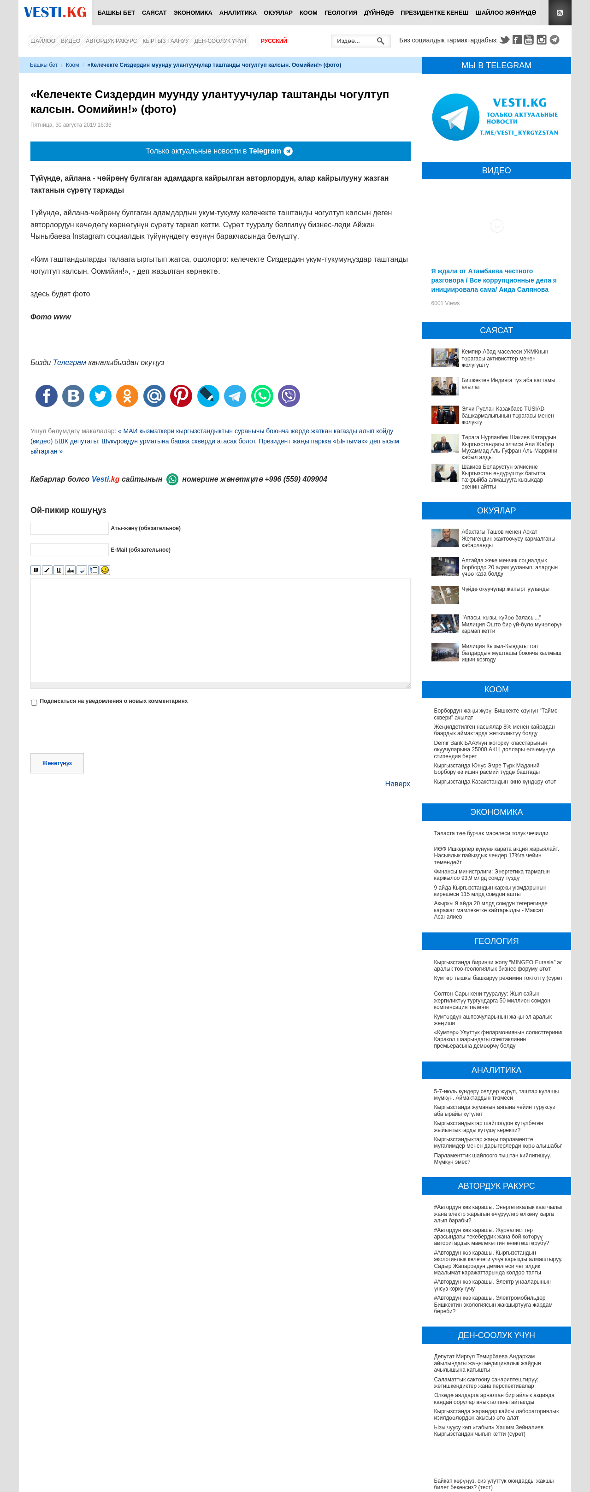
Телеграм (69, 362)
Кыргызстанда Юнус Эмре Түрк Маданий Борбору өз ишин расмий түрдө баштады (487, 768)
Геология (340, 12)
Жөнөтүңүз (57, 763)
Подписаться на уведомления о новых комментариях (114, 701)
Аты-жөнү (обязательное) (146, 528)
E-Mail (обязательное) (141, 550)
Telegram (555, 40)
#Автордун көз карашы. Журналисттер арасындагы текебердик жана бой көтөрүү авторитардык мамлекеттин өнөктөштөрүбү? (492, 1237)
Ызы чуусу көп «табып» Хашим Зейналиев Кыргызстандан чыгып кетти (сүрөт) (489, 1430)
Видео (70, 41)
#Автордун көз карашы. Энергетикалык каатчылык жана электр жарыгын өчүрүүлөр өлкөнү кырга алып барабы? (499, 1214)
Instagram (543, 40)
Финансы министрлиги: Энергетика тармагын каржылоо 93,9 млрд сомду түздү (492, 874)
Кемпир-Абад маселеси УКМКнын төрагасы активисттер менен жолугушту (505, 358)
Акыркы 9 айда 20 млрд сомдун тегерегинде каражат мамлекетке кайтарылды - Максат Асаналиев (491, 910)
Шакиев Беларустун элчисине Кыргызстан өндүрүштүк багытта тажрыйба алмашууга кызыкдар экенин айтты (503, 477)
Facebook (517, 40)
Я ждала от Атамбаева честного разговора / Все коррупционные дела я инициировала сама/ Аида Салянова (494, 280)
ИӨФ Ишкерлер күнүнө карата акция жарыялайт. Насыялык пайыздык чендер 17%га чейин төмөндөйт (497, 856)
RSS (560, 12)
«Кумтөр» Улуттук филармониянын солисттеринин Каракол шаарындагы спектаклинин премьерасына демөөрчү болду (499, 1039)
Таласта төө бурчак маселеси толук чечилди (491, 833)
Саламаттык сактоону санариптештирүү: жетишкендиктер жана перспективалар (487, 1382)
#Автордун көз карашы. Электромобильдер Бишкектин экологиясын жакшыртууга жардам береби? (494, 1305)
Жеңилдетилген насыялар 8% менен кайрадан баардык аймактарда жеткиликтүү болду (494, 730)
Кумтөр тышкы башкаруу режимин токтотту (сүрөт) (499, 978)
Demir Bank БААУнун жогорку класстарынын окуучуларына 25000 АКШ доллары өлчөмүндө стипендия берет (494, 750)
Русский (274, 41)
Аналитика (238, 12)
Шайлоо (42, 41)
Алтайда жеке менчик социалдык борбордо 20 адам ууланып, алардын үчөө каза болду (510, 567)
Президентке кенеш (434, 12)
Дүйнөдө (379, 12)
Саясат (154, 12)
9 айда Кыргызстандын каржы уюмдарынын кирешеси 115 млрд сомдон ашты (490, 891)
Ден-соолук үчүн (220, 41)
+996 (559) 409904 (296, 479)
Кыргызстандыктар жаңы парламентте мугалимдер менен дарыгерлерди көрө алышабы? (499, 1142)
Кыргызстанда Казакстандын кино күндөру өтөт (495, 781)
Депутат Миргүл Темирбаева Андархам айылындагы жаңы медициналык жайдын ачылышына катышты (488, 1363)
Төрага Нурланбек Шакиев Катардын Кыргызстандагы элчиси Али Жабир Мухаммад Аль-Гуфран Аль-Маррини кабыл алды (510, 447)
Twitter (504, 40)
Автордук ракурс (111, 41)
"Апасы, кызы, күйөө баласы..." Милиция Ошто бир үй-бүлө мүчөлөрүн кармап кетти (512, 624)
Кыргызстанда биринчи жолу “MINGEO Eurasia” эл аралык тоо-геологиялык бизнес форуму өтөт (498, 965)
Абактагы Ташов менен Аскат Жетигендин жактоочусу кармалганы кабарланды (508, 538)
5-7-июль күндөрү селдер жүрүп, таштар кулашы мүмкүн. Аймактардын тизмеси (496, 1094)
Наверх (397, 784)
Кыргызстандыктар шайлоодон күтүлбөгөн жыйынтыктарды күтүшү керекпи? (488, 1126)
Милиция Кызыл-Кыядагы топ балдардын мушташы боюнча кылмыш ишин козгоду (511, 653)
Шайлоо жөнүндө (506, 12)
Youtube (530, 40)
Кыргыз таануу (166, 41)
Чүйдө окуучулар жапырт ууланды (506, 589)
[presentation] (100, 731)
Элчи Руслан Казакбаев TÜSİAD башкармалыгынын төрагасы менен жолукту (508, 415)
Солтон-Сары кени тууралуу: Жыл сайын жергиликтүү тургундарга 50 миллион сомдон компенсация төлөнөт (492, 1000)
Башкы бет (116, 12)
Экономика (193, 12)
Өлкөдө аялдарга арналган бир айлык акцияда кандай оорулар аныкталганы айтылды (495, 1398)
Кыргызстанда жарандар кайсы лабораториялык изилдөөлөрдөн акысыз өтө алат (497, 1414)
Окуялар (278, 12)
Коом (309, 12)
